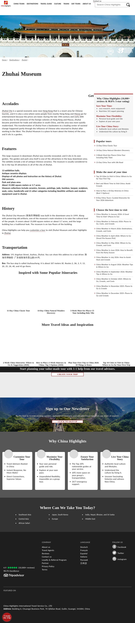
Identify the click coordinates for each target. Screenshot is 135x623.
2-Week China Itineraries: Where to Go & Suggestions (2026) (18, 364)
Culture (57, 4)
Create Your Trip (67, 374)
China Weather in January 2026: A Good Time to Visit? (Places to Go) (112, 215)
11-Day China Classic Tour (106, 145)
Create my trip (7, 617)
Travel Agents (48, 550)
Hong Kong (48, 111)
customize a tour (37, 230)
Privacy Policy (48, 566)
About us (87, 4)
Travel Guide (46, 4)
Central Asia (24, 519)
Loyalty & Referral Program (54, 560)
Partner (45, 563)
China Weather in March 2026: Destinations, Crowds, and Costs (114, 229)
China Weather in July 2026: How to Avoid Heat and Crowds (113, 258)
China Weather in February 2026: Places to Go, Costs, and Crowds (113, 222)
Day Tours (75, 4)
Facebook (122, 547)
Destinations (32, 4)
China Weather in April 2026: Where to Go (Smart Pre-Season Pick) (113, 237)
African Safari (24, 523)
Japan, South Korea (60, 514)
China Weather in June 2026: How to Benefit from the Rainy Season (114, 251)
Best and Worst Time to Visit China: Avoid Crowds (113, 184)
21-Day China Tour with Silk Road (109, 162)
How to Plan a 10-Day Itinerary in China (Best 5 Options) (112, 192)
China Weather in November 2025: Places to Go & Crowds (114, 287)
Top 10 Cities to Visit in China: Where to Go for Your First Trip (114, 177)
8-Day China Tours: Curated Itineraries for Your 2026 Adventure (113, 199)
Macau (77, 114)
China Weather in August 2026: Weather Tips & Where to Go (114, 265)
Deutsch (84, 547)
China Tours (19, 4)
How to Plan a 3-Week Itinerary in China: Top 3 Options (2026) (51, 364)
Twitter (121, 553)
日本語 (83, 563)
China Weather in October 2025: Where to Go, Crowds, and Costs (113, 280)
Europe (55, 519)
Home (4, 60)
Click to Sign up (67, 421)
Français (84, 550)
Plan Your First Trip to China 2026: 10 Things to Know (83, 364)
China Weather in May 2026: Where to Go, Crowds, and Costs (113, 244)
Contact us (97, 1)
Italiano (83, 556)
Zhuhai (24, 60)
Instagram (122, 559)
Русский (84, 560)
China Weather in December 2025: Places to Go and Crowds (114, 294)
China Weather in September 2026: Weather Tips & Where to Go (114, 273)
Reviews (45, 553)
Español (83, 553)
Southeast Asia (25, 514)
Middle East (90, 519)
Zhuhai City (7, 111)
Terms (44, 569)
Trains (66, 4)
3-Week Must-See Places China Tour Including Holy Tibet (110, 156)
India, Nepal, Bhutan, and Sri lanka (100, 514)
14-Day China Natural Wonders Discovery (113, 150)
